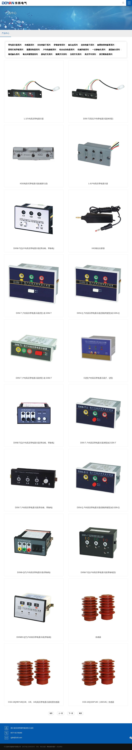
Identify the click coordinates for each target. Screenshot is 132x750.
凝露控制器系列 (33, 50)
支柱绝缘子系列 (43, 45)
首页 (51, 713)
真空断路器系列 (105, 54)
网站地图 (43, 747)
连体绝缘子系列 (87, 45)
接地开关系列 (46, 54)
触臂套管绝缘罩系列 (105, 45)
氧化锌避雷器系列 (30, 54)
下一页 (71, 713)
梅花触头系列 (13, 54)
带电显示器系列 (14, 45)
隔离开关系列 (61, 54)
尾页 (80, 713)
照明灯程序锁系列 (15, 50)
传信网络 (59, 747)
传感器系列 (29, 45)
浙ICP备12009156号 (28, 747)
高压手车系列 (90, 54)
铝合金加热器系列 (66, 50)
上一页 (60, 713)
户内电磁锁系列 (49, 50)
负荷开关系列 (75, 54)
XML (37, 747)
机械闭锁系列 (83, 50)
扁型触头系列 (114, 50)
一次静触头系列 (98, 50)
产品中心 (5, 33)
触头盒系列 (73, 45)
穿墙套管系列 (59, 45)
